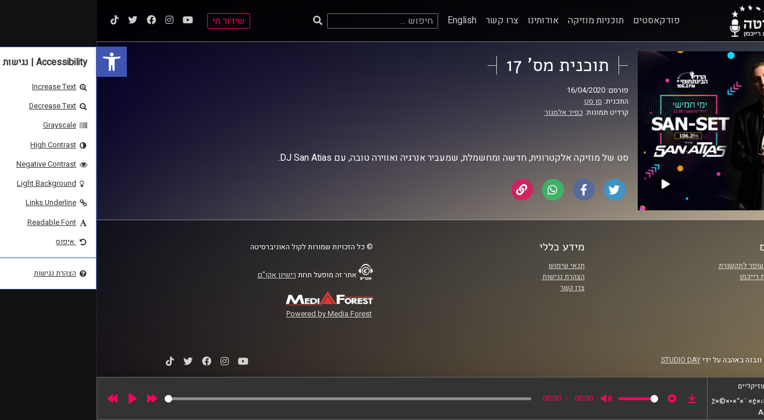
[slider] (251, 398)
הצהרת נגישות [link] (467, 276)
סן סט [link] (497, 101)
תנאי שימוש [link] (470, 265)
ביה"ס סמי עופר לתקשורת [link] (661, 265)
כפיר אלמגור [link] (467, 112)
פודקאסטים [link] (560, 20)
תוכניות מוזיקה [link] (499, 20)
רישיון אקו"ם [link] (180, 275)
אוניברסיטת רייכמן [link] (671, 276)
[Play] (36, 398)
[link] (15, 62)
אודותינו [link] (446, 20)
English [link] (365, 20)
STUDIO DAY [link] (584, 360)
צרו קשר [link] (405, 20)
